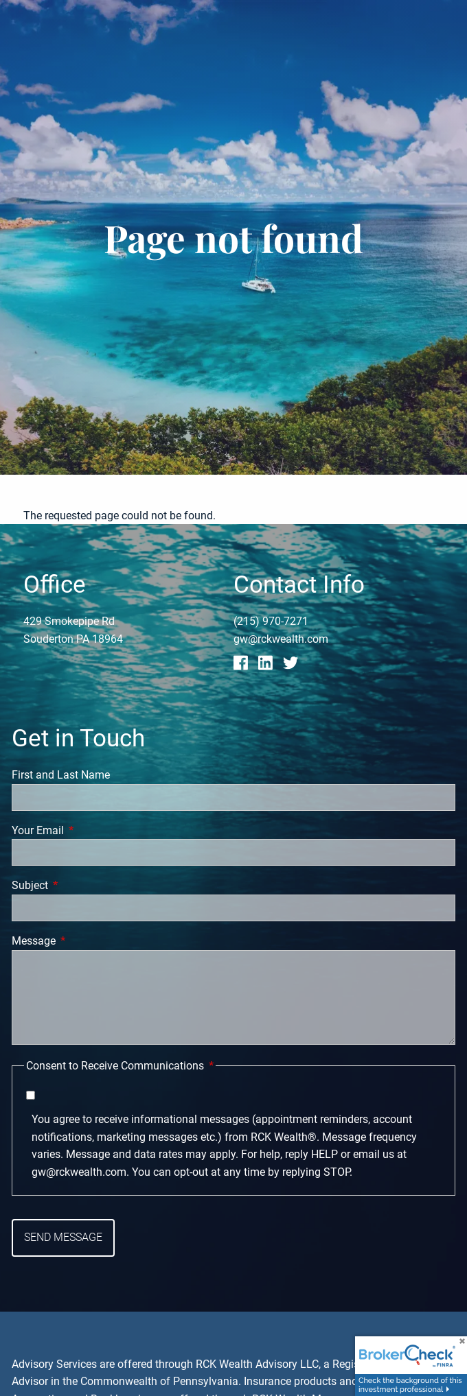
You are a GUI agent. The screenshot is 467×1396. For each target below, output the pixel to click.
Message (85, 940)
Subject (81, 885)
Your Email (89, 830)
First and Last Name (61, 774)
